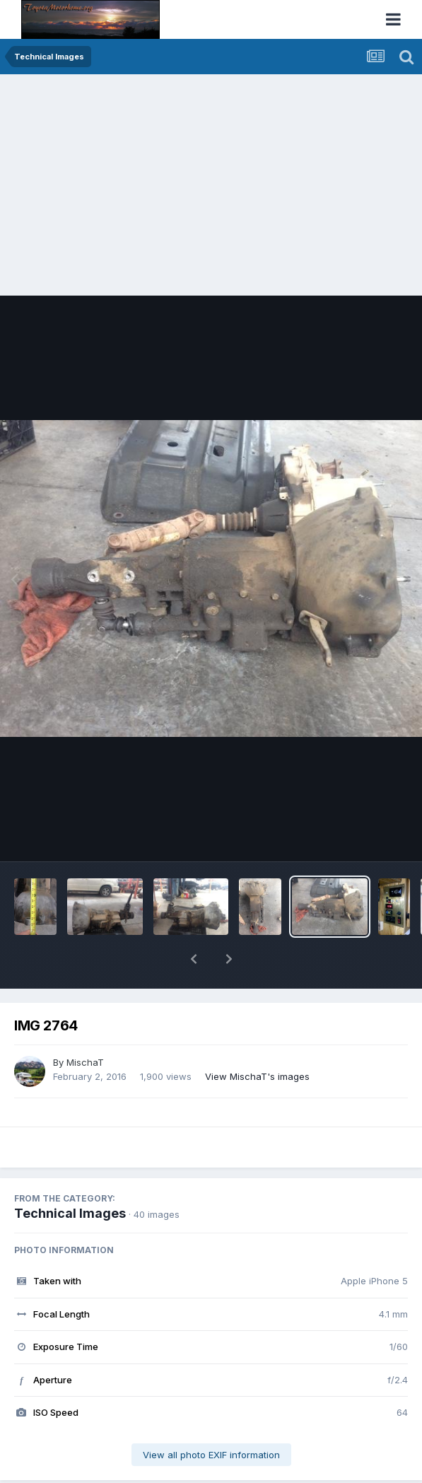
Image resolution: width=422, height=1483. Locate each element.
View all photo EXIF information (211, 1418)
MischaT (85, 1025)
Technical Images (70, 1176)
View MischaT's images (257, 1039)
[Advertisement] (211, 180)
